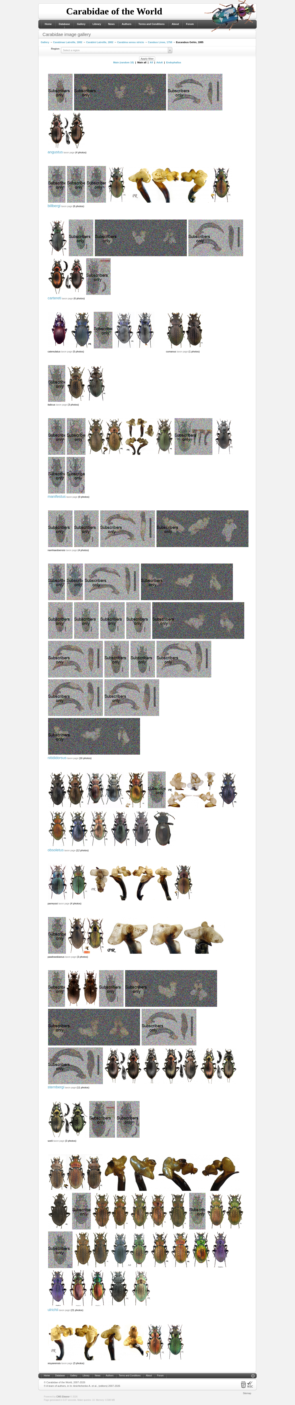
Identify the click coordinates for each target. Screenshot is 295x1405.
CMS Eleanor (63, 1396)
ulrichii (53, 1310)
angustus (55, 152)
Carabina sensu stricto (130, 42)
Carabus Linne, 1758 (160, 42)
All (151, 62)
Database (64, 24)
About (175, 24)
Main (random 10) (123, 62)
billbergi (54, 206)
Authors (126, 24)
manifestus (57, 496)
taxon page (69, 152)
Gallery (81, 24)
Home (48, 24)
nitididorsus (57, 758)
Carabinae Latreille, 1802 (67, 42)
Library (97, 24)
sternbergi (56, 1087)
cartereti (54, 298)
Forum (190, 24)
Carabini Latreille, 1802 (99, 42)
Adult (159, 62)
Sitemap (247, 1393)
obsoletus (56, 850)
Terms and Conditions (151, 24)
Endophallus (173, 62)
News (111, 24)
